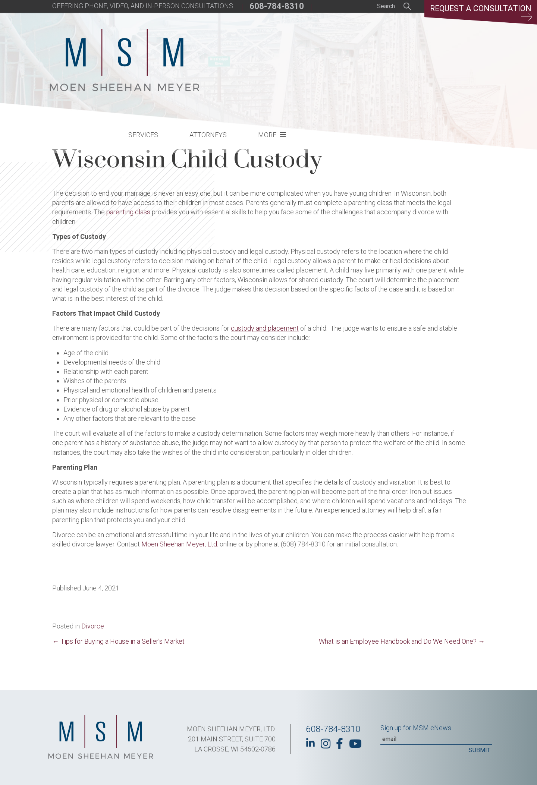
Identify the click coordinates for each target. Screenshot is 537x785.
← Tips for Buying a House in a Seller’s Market (118, 641)
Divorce (92, 626)
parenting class (128, 212)
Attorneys (331, 54)
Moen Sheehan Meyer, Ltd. (179, 544)
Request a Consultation (479, 13)
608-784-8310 (276, 6)
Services (266, 54)
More (390, 54)
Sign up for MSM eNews (415, 728)
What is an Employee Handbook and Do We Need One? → (402, 641)
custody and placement (265, 328)
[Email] (436, 739)
